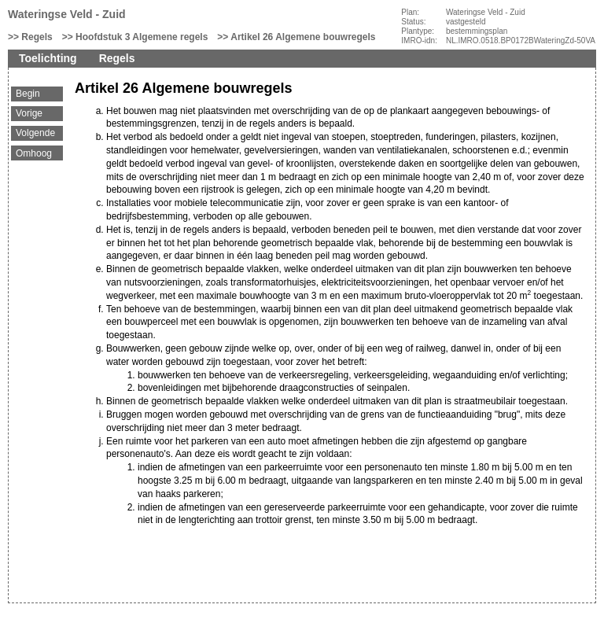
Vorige (29, 113)
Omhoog (34, 153)
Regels (36, 36)
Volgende (35, 132)
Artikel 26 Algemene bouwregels (302, 36)
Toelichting (48, 58)
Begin (28, 93)
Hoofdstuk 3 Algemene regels (142, 36)
